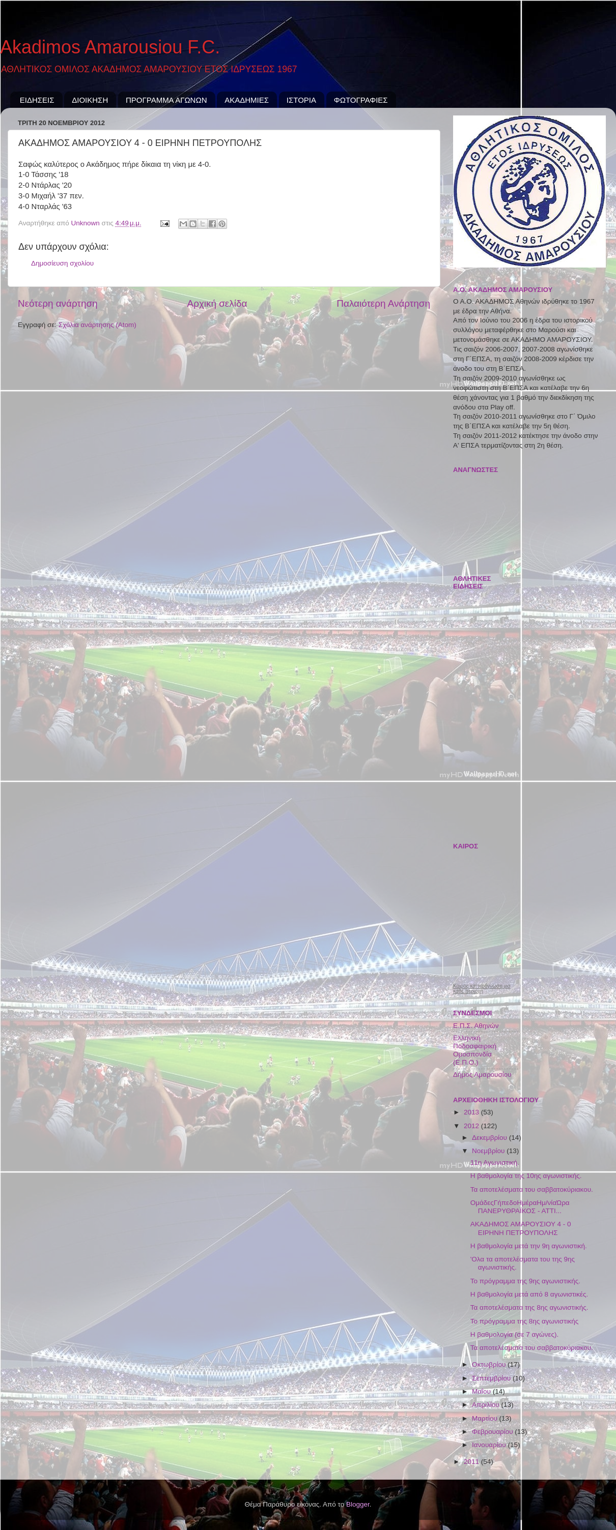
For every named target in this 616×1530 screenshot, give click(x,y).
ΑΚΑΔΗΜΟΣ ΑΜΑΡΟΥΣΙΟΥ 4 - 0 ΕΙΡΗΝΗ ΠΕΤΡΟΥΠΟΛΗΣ (520, 1228)
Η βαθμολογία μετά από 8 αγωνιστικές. (529, 1294)
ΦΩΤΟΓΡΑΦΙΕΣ (361, 100)
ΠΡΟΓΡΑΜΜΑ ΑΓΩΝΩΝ (166, 100)
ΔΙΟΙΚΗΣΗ (90, 100)
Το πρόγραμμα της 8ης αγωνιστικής (524, 1321)
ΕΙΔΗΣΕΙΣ (37, 100)
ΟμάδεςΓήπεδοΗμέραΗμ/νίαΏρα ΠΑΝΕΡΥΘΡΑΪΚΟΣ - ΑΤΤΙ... (520, 1207)
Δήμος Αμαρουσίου (482, 1074)
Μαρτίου (485, 1418)
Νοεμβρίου (489, 1151)
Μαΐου (482, 1391)
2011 (472, 1461)
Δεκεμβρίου (490, 1137)
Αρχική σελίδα (217, 303)
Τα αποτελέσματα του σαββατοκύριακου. (531, 1189)
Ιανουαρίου (490, 1445)
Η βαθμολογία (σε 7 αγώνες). (514, 1334)
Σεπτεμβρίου (492, 1378)
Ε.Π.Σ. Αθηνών (475, 1025)
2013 (472, 1112)
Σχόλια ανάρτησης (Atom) (97, 325)
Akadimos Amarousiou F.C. (110, 47)
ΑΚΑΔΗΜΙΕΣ (247, 100)
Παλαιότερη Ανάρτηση (383, 303)
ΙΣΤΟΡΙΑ (301, 100)
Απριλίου (486, 1404)
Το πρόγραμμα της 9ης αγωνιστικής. (525, 1281)
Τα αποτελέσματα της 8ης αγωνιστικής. (529, 1307)
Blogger (358, 1504)
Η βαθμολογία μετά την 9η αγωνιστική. (528, 1246)
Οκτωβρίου (490, 1364)
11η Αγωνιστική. (494, 1162)
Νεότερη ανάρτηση (58, 303)
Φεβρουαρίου (493, 1431)
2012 (472, 1126)
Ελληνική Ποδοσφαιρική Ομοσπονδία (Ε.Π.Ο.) (474, 1050)
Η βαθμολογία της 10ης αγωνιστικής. (526, 1176)
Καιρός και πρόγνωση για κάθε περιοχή (482, 989)
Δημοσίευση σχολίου (62, 263)
